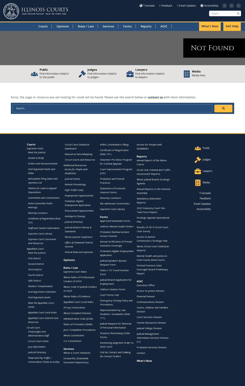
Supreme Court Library (40, 233)
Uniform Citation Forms (112, 289)
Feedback (165, 5)
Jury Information (36, 346)
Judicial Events (72, 178)
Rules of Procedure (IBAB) (77, 324)
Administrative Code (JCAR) (78, 318)
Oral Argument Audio (39, 297)
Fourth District (35, 275)
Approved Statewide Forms (115, 220)
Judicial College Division (149, 328)
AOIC (163, 26)
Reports (146, 26)
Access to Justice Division (150, 290)
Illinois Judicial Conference (79, 236)
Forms (127, 26)
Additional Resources (75, 165)
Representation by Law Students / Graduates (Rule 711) (115, 314)
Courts (43, 26)
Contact (141, 352)
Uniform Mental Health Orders (117, 226)
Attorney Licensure (37, 212)
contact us (155, 97)
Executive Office (146, 285)
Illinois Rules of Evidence (76, 296)
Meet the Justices (36, 152)
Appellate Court (35, 248)
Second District (36, 263)
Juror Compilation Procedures (79, 329)
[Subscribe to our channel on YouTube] (231, 5)
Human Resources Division (151, 322)
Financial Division (146, 296)
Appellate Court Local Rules (42, 312)
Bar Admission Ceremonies (115, 203)
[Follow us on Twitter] (224, 5)
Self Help (232, 26)
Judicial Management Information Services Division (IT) (152, 337)
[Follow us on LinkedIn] (238, 5)
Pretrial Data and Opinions (79, 252)
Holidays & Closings (75, 216)
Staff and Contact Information (44, 228)
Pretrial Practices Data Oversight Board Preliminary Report (152, 269)
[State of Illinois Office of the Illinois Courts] (35, 11)
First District (34, 258)
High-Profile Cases (74, 189)
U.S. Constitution (72, 341)
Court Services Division (149, 317)
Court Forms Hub (109, 294)
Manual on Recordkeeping (78, 154)
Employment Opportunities (79, 195)
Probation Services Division (152, 347)
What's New (209, 26)
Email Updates (186, 5)
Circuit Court (33, 327)
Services (108, 26)
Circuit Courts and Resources (80, 159)
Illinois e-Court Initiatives (77, 352)
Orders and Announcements (43, 163)
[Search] (225, 13)
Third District (35, 269)
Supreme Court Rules (75, 271)
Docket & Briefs (36, 157)
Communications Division (150, 301)
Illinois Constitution (73, 335)
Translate (147, 5)
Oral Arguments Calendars (42, 291)
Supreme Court (35, 148)
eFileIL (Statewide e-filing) (114, 144)
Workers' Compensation (40, 286)
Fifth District (34, 280)
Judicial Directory (37, 352)
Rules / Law (86, 26)
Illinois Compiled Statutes (77, 313)
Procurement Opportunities (79, 210)
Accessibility (209, 5)
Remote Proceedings (75, 184)
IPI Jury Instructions (74, 307)
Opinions (63, 26)
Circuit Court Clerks (38, 341)
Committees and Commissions (43, 197)
